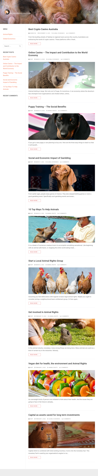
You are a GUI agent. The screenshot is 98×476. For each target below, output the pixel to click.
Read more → (34, 43)
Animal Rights (51, 110)
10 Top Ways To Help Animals (43, 209)
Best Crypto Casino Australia (43, 29)
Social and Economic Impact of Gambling (49, 158)
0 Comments (70, 33)
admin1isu (32, 33)
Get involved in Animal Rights (43, 312)
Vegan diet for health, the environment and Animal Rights (57, 363)
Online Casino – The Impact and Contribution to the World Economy (57, 54)
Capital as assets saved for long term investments (54, 415)
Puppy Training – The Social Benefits (47, 106)
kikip (30, 59)
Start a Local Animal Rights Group (45, 260)
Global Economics (58, 33)
